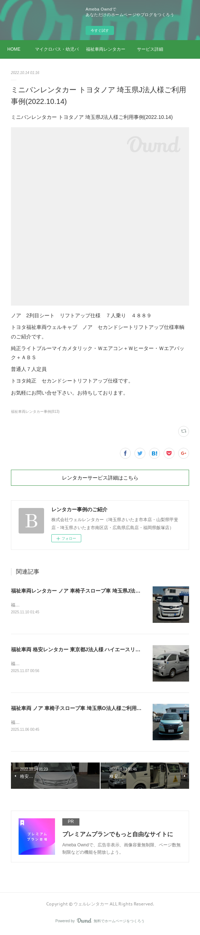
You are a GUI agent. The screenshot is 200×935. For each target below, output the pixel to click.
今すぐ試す (100, 30)
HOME (13, 49)
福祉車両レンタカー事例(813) (35, 412)
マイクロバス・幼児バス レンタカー (57, 49)
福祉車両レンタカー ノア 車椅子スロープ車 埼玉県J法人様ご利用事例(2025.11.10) (105, 591)
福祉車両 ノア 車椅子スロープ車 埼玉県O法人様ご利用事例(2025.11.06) (93, 709)
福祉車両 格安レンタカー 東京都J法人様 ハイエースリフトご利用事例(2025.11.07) (105, 650)
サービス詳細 (150, 49)
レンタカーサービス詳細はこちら (100, 477)
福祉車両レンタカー (105, 49)
